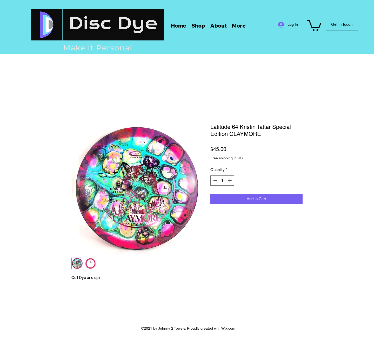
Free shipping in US (226, 158)
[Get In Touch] (342, 24)
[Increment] (230, 180)
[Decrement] (214, 180)
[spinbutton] (222, 180)
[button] (314, 25)
